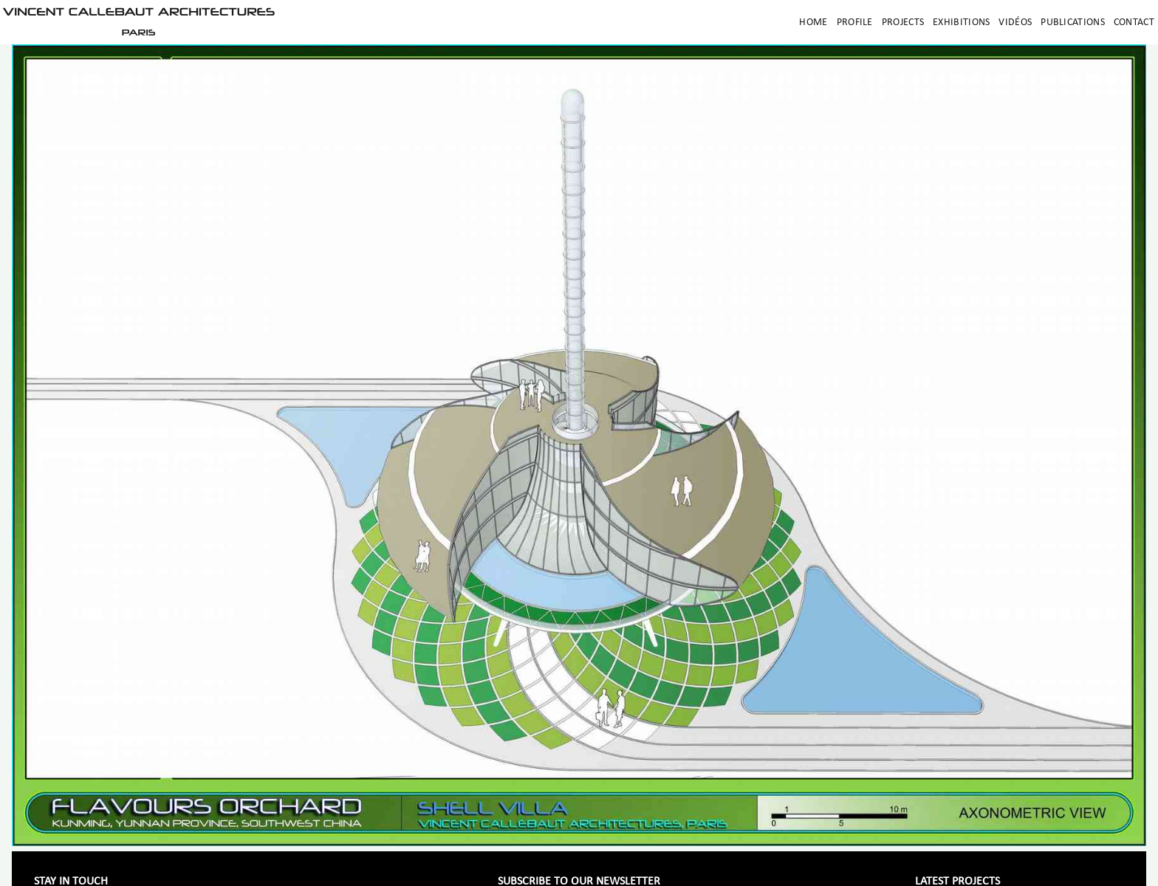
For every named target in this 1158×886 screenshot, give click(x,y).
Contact (1134, 22)
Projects (903, 22)
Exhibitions (961, 22)
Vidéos (1015, 22)
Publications (1073, 22)
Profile (855, 22)
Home (813, 22)
